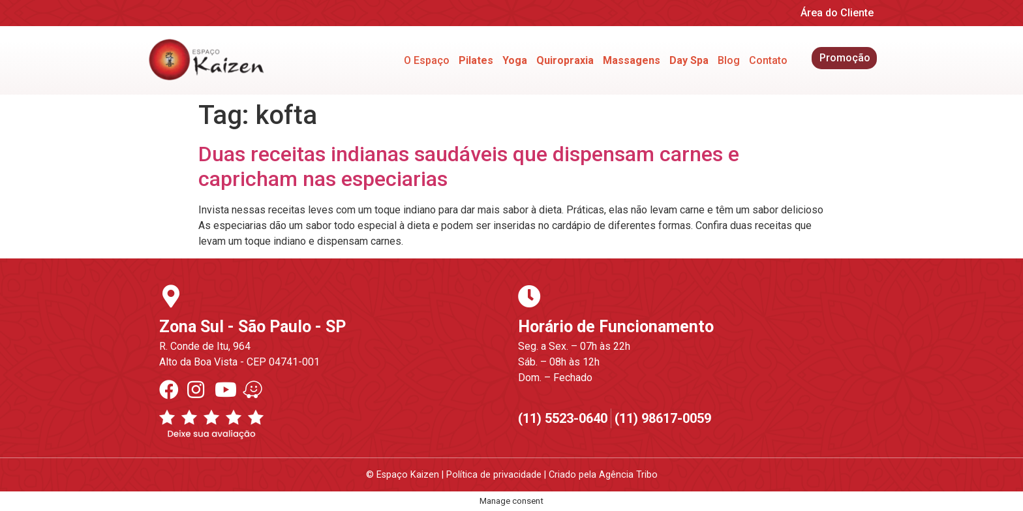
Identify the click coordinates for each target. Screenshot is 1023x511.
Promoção (844, 58)
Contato (768, 60)
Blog (729, 60)
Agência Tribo (628, 474)
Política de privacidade (494, 474)
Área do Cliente (837, 13)
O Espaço (427, 60)
